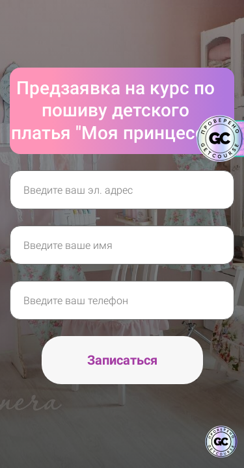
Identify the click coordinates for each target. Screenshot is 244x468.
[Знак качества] (221, 442)
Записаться (122, 360)
